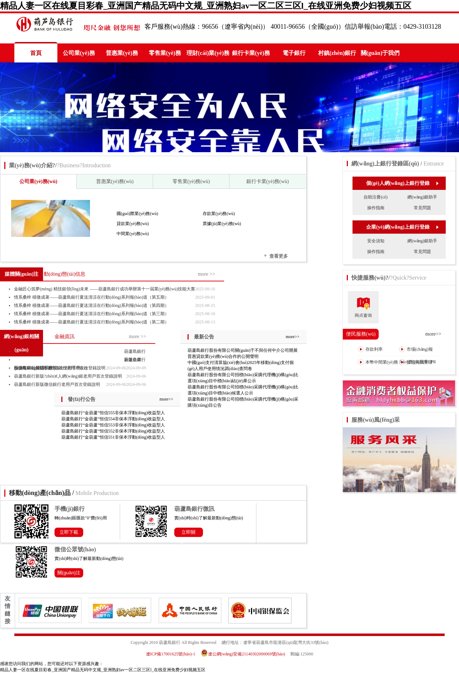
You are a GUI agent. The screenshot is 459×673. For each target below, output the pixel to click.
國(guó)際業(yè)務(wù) (137, 213)
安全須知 (375, 240)
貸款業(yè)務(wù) (133, 223)
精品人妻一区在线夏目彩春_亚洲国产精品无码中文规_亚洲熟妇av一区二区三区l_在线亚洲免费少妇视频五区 (205, 5)
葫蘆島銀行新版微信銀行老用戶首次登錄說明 (57, 384)
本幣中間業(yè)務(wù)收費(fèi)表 (378, 368)
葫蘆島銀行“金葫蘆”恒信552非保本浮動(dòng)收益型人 (113, 431)
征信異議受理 (415, 362)
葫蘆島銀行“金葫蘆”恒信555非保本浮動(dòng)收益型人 (113, 412)
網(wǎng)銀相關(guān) (21, 343)
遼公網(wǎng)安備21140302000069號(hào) (245, 653)
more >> (206, 274)
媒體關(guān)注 (22, 274)
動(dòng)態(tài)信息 (65, 274)
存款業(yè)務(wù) (219, 213)
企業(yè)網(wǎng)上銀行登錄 (402, 227)
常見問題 (422, 207)
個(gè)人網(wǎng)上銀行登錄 (402, 183)
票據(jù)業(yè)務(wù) (222, 223)
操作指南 (375, 207)
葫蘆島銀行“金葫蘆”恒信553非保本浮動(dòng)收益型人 (113, 424)
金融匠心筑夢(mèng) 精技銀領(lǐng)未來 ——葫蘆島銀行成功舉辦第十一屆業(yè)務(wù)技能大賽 (104, 288)
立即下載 (69, 532)
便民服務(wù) (360, 334)
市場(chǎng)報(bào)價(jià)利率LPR (417, 355)
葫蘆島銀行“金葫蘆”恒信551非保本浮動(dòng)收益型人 (113, 437)
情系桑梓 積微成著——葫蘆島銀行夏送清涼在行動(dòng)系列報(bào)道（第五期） (91, 297)
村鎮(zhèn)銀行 (337, 53)
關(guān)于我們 (380, 53)
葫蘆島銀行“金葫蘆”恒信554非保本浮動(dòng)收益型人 (113, 418)
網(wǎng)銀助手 (422, 197)
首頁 (36, 53)
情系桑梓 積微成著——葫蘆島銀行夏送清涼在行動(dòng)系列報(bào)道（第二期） (91, 321)
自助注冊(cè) (376, 197)
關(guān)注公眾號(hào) (69, 574)
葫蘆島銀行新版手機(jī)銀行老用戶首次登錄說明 (59, 367)
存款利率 (370, 349)
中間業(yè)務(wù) (133, 233)
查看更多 (276, 256)
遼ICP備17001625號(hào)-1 (170, 653)
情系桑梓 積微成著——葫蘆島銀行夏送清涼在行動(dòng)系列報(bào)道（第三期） (91, 313)
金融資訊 (65, 336)
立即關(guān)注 (188, 533)
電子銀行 (294, 53)
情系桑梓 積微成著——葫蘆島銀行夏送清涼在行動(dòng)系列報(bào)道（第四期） (91, 305)
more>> (292, 336)
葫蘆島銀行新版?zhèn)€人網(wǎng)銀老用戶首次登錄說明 (68, 376)
